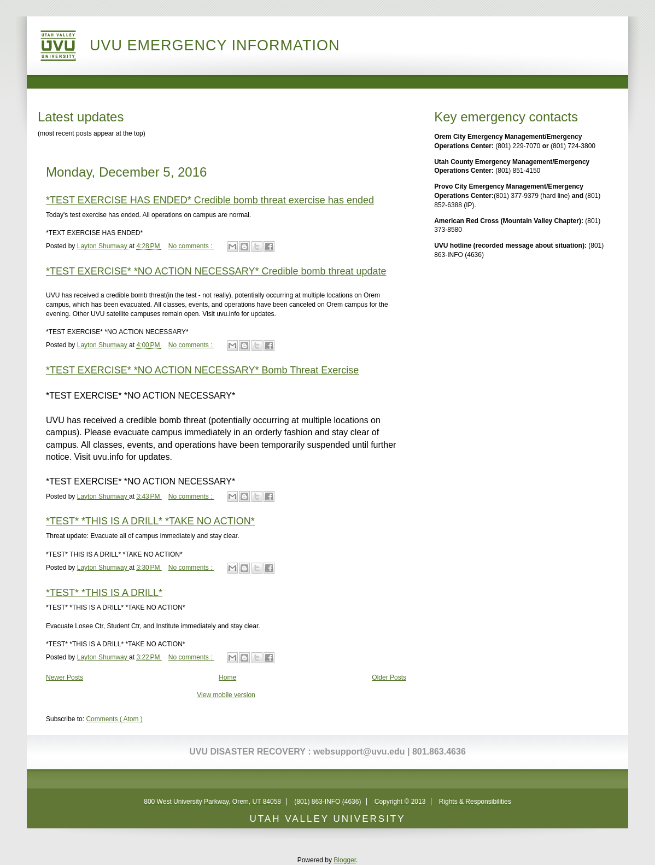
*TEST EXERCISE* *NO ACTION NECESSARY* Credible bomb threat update (216, 271)
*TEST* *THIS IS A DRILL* (104, 592)
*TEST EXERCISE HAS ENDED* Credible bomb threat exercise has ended (210, 200)
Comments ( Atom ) (114, 719)
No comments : (191, 246)
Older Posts (389, 677)
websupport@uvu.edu (359, 751)
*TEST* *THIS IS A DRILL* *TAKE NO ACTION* (150, 521)
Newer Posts (64, 677)
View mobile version (226, 695)
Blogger (345, 860)
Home (227, 677)
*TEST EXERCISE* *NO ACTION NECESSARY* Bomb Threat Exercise (202, 370)
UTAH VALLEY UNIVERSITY (327, 819)
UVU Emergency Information (215, 45)
